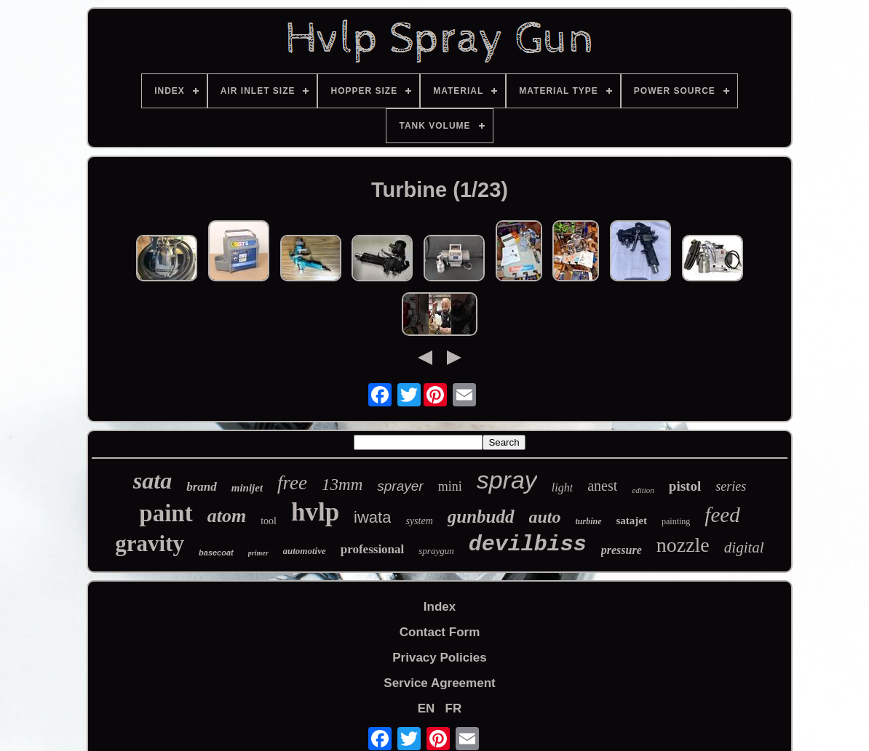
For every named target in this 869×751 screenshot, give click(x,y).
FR (453, 708)
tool (269, 520)
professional (373, 549)
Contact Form (440, 632)
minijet (247, 488)
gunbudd (481, 516)
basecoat (216, 552)
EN (426, 708)
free (292, 483)
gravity (149, 543)
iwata (372, 517)
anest (602, 486)
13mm (342, 484)
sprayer (400, 486)
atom (226, 515)
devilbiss (528, 544)
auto (545, 516)
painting (676, 521)
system (418, 520)
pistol (685, 486)
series (730, 486)
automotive (304, 550)
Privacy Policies (439, 657)
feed (722, 514)
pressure (621, 550)
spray (507, 480)
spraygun (435, 550)
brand (201, 487)
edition (643, 490)
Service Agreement (439, 683)
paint (165, 513)
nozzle (683, 545)
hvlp (315, 512)
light (562, 487)
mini (450, 486)
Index (440, 607)
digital (744, 547)
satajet (631, 520)
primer (258, 553)
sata (152, 480)
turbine (589, 521)
